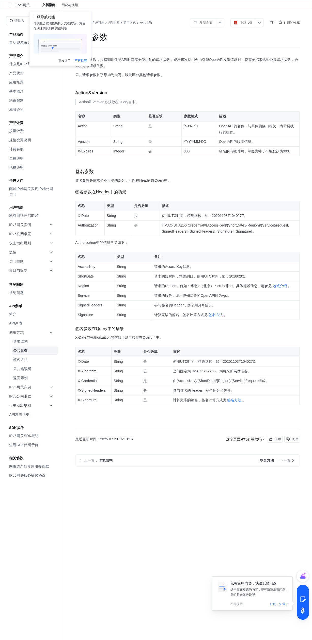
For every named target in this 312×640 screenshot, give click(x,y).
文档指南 (48, 5)
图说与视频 (69, 5)
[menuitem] (32, 73)
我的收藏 (293, 22)
